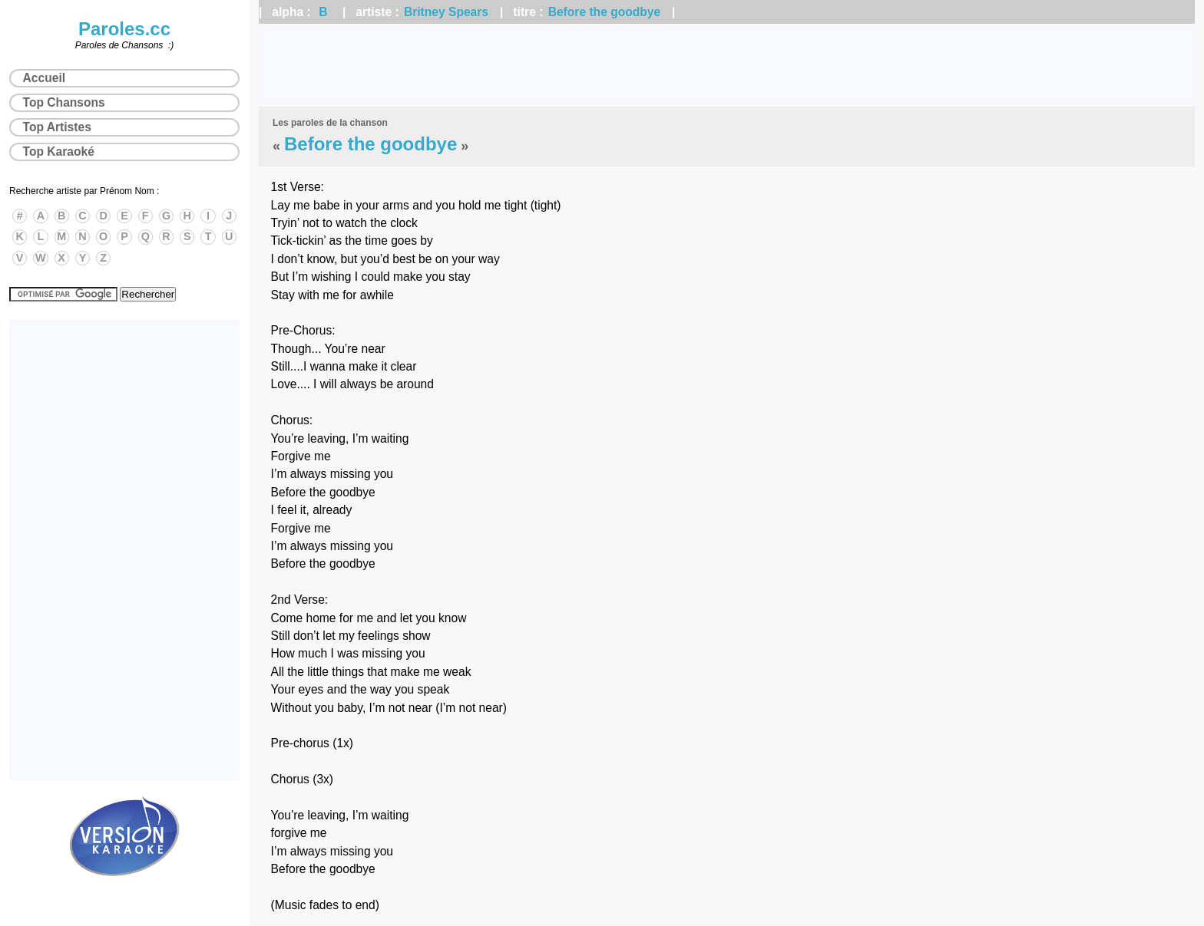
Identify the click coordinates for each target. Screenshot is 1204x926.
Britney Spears (446, 11)
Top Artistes (57, 126)
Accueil (44, 77)
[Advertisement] (727, 65)
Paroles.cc (124, 28)
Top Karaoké (58, 151)
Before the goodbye (604, 11)
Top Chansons (64, 102)
